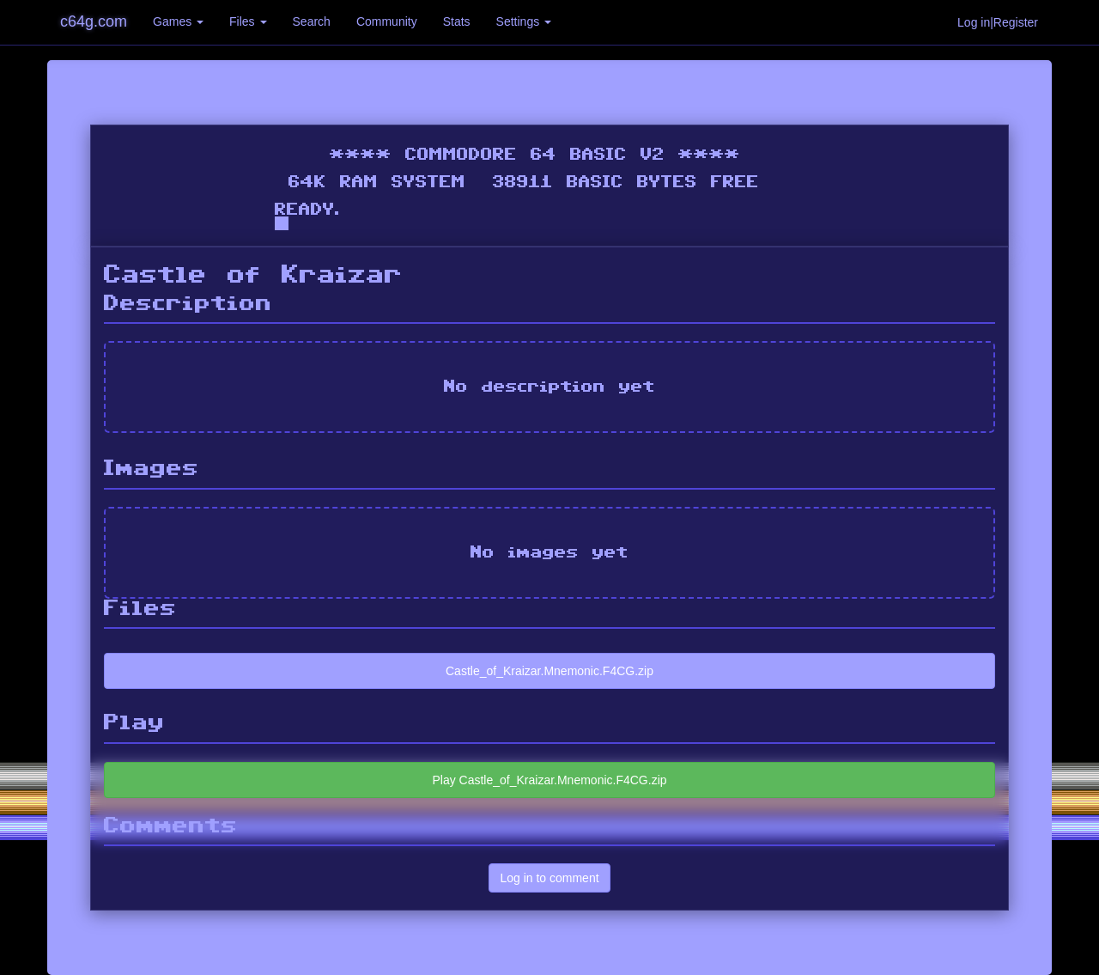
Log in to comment (549, 878)
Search (312, 21)
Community (386, 21)
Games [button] (178, 21)
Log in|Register (997, 22)
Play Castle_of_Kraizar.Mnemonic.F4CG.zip (549, 780)
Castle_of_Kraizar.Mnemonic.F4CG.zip (549, 671)
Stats (457, 21)
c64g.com (93, 21)
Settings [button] (523, 21)
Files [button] (247, 21)
